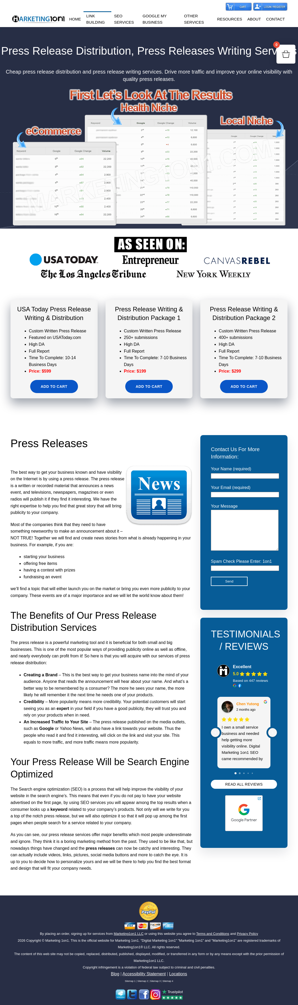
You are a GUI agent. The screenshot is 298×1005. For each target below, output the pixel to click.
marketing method (94, 841)
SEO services (93, 802)
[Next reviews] (272, 740)
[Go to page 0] (235, 781)
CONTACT (275, 19)
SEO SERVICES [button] (124, 19)
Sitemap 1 (130, 981)
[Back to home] (38, 19)
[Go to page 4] (252, 781)
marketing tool (83, 642)
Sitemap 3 (155, 981)
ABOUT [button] (254, 19)
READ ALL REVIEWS (244, 792)
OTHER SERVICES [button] (194, 19)
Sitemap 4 (168, 981)
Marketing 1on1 (57, 940)
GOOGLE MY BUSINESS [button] (154, 19)
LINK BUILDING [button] (95, 19)
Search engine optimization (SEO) (50, 789)
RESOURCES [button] (229, 19)
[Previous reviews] (215, 740)
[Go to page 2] (244, 781)
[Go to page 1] (240, 781)
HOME (75, 19)
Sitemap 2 (142, 981)
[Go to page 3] (248, 781)
